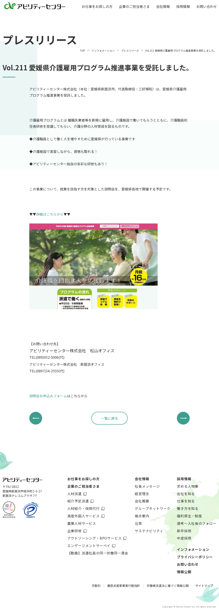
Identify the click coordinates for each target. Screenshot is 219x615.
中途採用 (184, 538)
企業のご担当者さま (134, 7)
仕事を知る (186, 500)
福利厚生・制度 (189, 515)
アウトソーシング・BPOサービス (94, 538)
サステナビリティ (149, 530)
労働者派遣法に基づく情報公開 (168, 585)
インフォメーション (193, 549)
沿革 (138, 523)
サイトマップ (204, 585)
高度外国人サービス (83, 515)
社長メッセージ (147, 486)
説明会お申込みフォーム (48, 395)
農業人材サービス (81, 523)
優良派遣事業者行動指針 (123, 585)
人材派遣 (74, 493)
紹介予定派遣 (78, 500)
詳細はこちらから (50, 214)
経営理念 (142, 493)
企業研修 (74, 530)
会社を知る (186, 493)
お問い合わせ (206, 7)
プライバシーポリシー (195, 556)
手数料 (96, 585)
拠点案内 (142, 515)
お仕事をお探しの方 (97, 7)
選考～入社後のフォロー (196, 523)
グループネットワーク (152, 508)
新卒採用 (184, 530)
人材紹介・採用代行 (83, 508)
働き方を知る (187, 508)
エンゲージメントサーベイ (89, 545)
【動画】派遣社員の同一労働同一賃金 (98, 553)
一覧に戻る (109, 418)
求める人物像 (187, 486)
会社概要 (142, 500)
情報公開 (184, 571)
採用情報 (183, 7)
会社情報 (163, 7)
